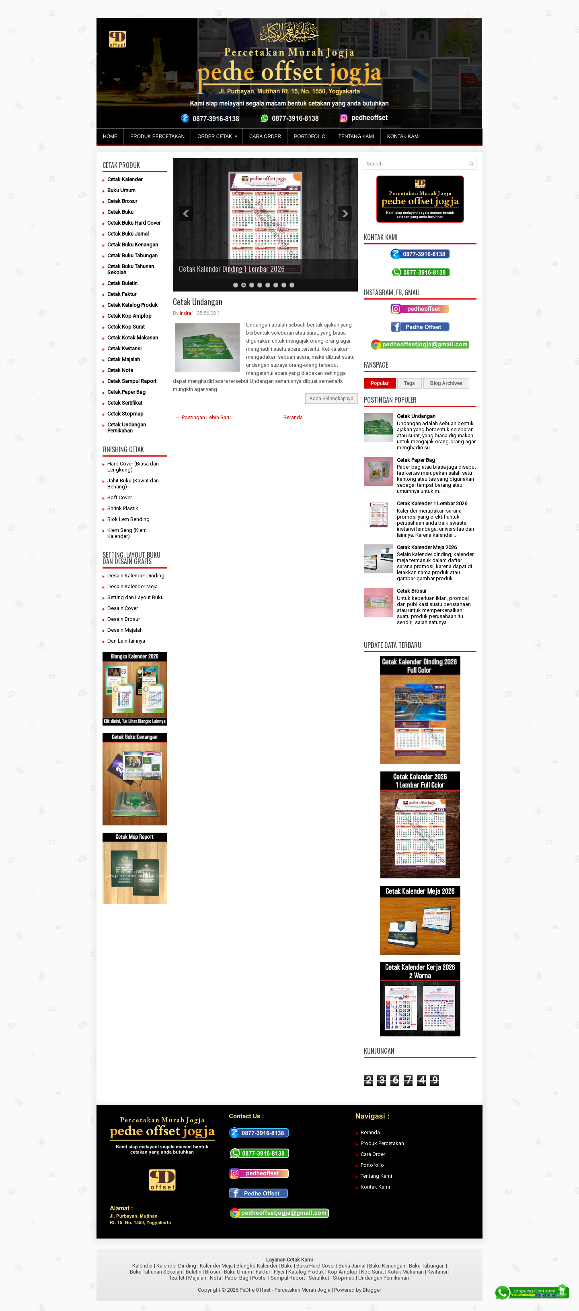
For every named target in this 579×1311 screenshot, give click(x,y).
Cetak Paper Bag (416, 460)
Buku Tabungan (427, 1266)
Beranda (293, 417)
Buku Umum (238, 1272)
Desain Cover (122, 608)
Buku (287, 1266)
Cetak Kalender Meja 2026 (427, 547)
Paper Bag (236, 1278)
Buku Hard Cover (315, 1266)
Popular (380, 383)
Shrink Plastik (122, 508)
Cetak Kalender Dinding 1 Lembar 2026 (232, 268)
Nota (215, 1278)
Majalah (197, 1278)
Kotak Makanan (406, 1272)
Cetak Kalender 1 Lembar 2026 (432, 503)
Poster (259, 1278)
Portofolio (372, 1165)
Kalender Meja (216, 1266)
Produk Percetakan (382, 1143)
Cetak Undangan (197, 302)
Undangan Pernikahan (383, 1278)
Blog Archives (446, 383)
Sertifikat (319, 1278)
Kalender (142, 1266)
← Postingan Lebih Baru (203, 417)
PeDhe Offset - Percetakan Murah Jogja (285, 1290)
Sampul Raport (288, 1278)
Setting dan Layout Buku (135, 597)
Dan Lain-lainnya (126, 641)
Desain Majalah (125, 630)
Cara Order (373, 1154)
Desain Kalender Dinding (135, 576)
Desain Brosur (123, 619)
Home (110, 136)
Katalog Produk (306, 1272)
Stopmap (344, 1278)
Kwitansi (437, 1272)
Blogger (372, 1290)
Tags (409, 383)
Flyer (279, 1272)
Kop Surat (372, 1272)
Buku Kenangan (387, 1266)
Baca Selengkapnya (331, 398)
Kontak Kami (375, 1187)
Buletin (193, 1272)
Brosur (212, 1272)
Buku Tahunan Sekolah (156, 1272)
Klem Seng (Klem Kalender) (127, 533)
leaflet (177, 1278)
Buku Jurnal (352, 1266)
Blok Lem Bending (128, 519)
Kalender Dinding (176, 1266)
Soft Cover (119, 497)
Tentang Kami (376, 1176)
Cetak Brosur (412, 591)
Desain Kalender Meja (132, 586)
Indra (185, 313)
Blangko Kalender (256, 1266)
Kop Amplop (342, 1272)
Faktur (263, 1272)
